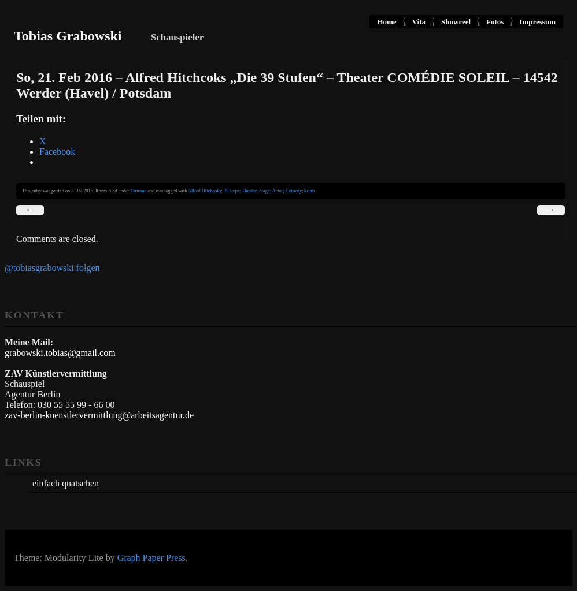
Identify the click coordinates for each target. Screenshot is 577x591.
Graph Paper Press (151, 558)
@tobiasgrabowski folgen (52, 268)
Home (386, 21)
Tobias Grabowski (68, 35)
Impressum (537, 21)
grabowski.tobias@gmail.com (60, 353)
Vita (419, 21)
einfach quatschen (65, 483)
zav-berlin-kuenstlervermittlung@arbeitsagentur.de (99, 415)
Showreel (456, 21)
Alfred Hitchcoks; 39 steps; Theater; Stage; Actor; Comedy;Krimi (251, 191)
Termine (138, 191)
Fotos (495, 21)
